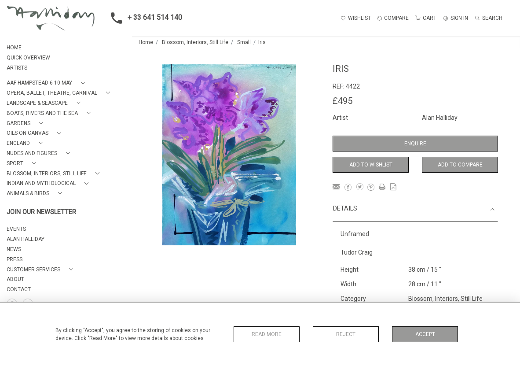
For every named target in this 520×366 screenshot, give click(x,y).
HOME (14, 47)
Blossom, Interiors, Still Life (195, 42)
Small (244, 42)
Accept (425, 334)
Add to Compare (460, 165)
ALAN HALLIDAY (25, 239)
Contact (19, 289)
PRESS (14, 259)
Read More (267, 334)
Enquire (415, 143)
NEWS (14, 249)
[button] (47, 83)
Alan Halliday (440, 117)
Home (146, 42)
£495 (342, 100)
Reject (345, 334)
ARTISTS (17, 68)
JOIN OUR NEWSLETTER (41, 212)
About (15, 279)
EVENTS (16, 229)
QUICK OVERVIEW (28, 58)
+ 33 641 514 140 (144, 18)
